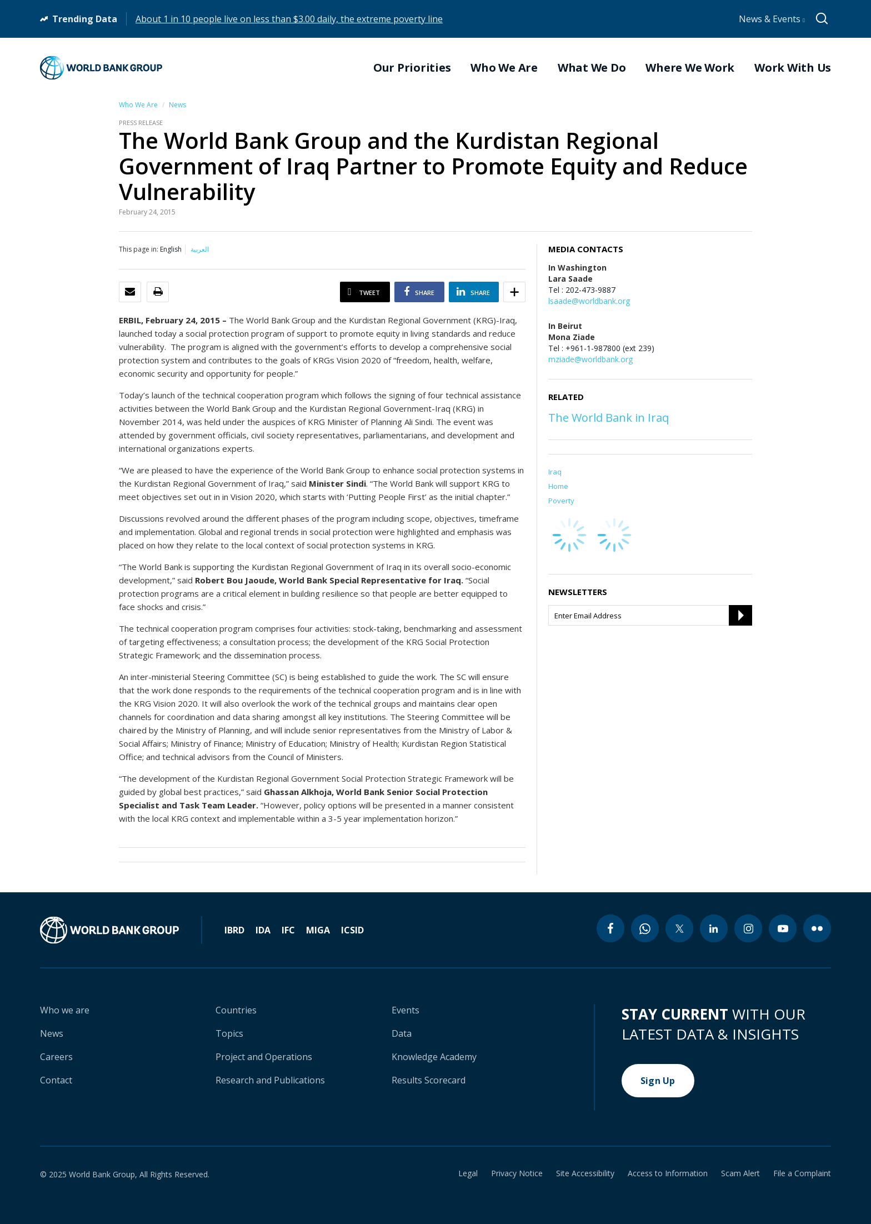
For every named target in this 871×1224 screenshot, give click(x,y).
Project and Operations (264, 1057)
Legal (468, 1173)
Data (402, 1033)
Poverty (561, 501)
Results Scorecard (428, 1080)
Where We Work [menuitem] (689, 68)
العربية (200, 249)
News (177, 104)
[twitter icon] (679, 928)
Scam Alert (740, 1173)
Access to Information (668, 1173)
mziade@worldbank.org (590, 359)
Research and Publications (270, 1080)
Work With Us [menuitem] (792, 68)
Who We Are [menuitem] (504, 68)
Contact (56, 1080)
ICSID (352, 930)
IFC (288, 930)
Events (405, 1010)
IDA (263, 930)
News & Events (772, 19)
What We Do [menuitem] (592, 68)
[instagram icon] (748, 928)
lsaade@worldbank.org (589, 301)
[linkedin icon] (714, 928)
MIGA (318, 930)
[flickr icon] (817, 928)
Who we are (64, 1010)
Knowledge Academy (434, 1057)
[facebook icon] (610, 928)
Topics (229, 1033)
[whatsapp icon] (645, 928)
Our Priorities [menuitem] (412, 68)
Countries (236, 1010)
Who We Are (138, 104)
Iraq (555, 472)
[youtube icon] (783, 928)
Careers (56, 1057)
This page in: (138, 249)
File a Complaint (802, 1173)
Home (558, 486)
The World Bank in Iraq (608, 417)
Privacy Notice (517, 1173)
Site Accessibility (585, 1173)
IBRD (234, 930)
